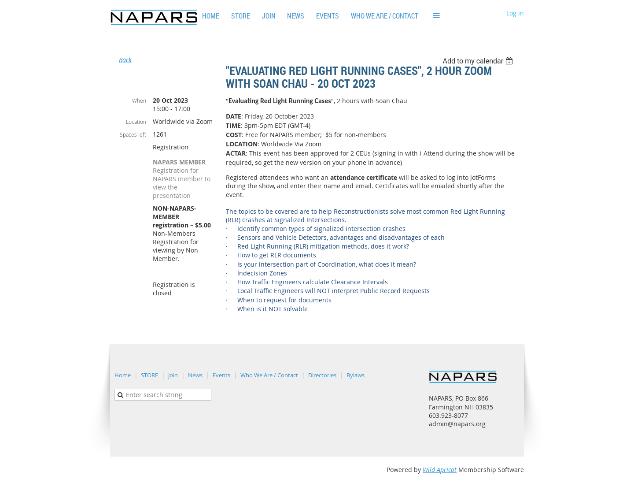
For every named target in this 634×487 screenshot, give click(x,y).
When (139, 100)
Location (136, 121)
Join (173, 375)
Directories (322, 375)
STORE (149, 375)
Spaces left (133, 134)
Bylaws (355, 375)
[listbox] (478, 61)
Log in (515, 13)
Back (125, 60)
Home (122, 375)
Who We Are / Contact (269, 375)
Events (221, 375)
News (195, 375)
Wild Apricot (440, 469)
